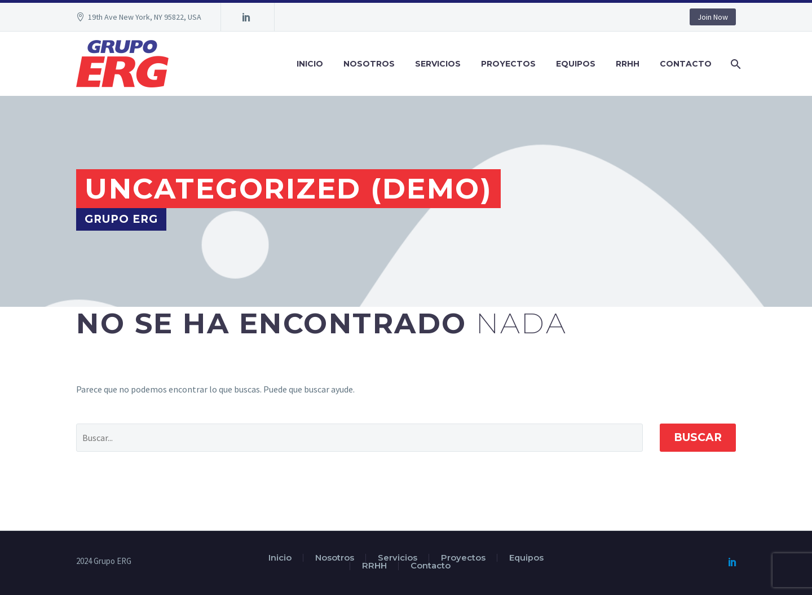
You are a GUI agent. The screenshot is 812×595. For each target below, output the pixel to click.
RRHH (627, 64)
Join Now (713, 17)
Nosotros (369, 64)
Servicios (438, 64)
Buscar (698, 437)
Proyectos (508, 64)
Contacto (686, 64)
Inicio (310, 64)
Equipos (575, 64)
